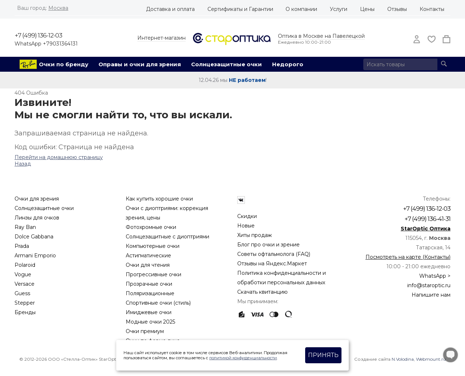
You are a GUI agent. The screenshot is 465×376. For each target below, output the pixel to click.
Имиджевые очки (148, 312)
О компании (301, 9)
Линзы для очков (37, 217)
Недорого (287, 64)
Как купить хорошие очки (159, 198)
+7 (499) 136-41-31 (427, 218)
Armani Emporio (35, 255)
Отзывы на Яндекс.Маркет (272, 263)
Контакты (432, 9)
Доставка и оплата (170, 9)
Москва (58, 8)
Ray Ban (25, 227)
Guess (22, 293)
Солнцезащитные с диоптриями (167, 236)
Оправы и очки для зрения (139, 64)
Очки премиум (145, 331)
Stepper (25, 303)
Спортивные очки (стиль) (158, 303)
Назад (23, 164)
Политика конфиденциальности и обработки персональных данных (281, 278)
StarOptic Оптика (425, 228)
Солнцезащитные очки (226, 64)
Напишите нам (431, 295)
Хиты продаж (254, 235)
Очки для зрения (37, 198)
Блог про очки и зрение (268, 244)
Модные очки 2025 (150, 321)
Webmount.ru (431, 359)
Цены (367, 9)
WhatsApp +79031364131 (46, 43)
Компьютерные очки (152, 246)
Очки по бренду (63, 64)
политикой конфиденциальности (243, 357)
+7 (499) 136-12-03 (38, 35)
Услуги (338, 9)
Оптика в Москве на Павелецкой (321, 36)
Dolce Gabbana (34, 236)
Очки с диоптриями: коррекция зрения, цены (167, 213)
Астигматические (148, 255)
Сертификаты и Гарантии (240, 9)
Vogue (23, 274)
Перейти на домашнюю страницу (59, 157)
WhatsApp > (434, 276)
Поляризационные (150, 293)
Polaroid (25, 265)
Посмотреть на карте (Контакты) (407, 257)
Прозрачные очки (149, 284)
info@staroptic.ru (428, 285)
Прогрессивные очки (153, 274)
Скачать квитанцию (262, 292)
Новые (246, 225)
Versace (25, 284)
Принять (323, 355)
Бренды (25, 312)
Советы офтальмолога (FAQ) (273, 254)
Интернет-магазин (161, 38)
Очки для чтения (148, 265)
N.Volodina (403, 359)
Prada (22, 246)
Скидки (247, 216)
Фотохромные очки (151, 227)
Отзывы (397, 9)
